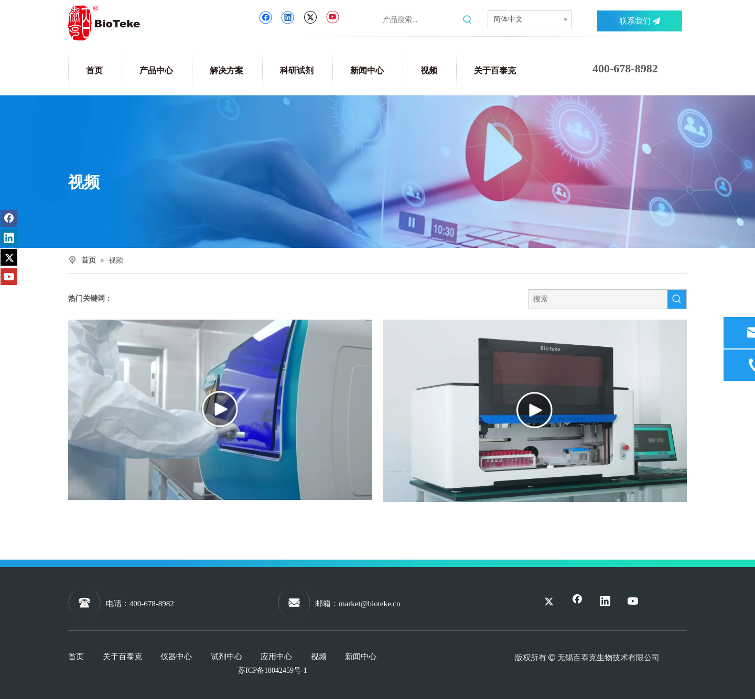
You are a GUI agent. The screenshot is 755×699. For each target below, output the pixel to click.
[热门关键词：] (467, 19)
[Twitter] (310, 17)
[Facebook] (265, 17)
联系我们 (639, 21)
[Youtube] (332, 17)
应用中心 (276, 656)
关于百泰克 (122, 656)
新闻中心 (360, 656)
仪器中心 (176, 656)
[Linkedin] (287, 17)
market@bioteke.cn (370, 603)
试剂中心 (226, 656)
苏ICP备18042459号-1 (272, 670)
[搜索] (598, 299)
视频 (319, 656)
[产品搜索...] (420, 19)
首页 (76, 656)
